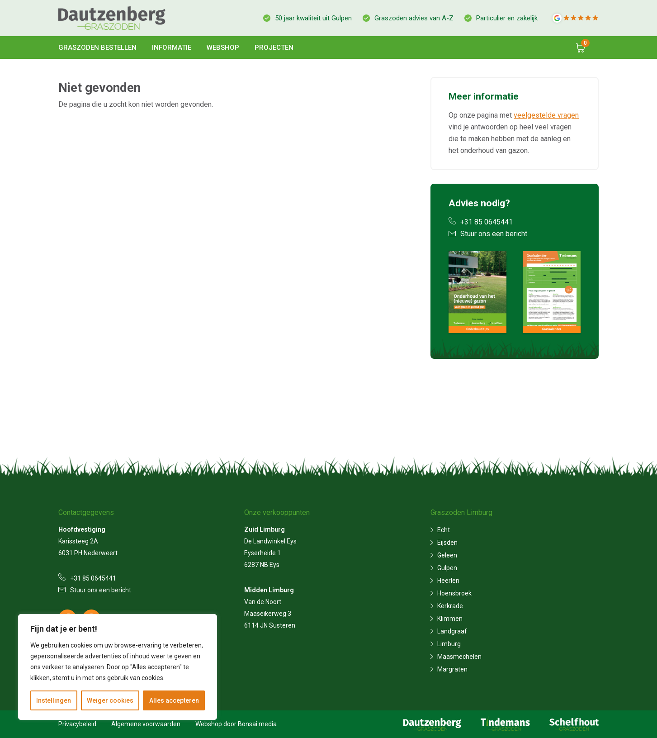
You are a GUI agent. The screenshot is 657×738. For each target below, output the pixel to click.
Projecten (274, 47)
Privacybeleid (77, 724)
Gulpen (447, 567)
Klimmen (450, 618)
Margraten (452, 669)
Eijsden (447, 542)
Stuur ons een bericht (488, 233)
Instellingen (53, 700)
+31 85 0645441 (481, 222)
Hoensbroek (454, 593)
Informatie (171, 47)
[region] (117, 667)
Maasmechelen (459, 656)
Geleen (447, 555)
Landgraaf (452, 631)
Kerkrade (450, 605)
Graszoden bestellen (97, 47)
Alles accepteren (174, 700)
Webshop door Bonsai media (236, 724)
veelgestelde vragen (546, 115)
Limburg (449, 644)
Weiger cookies (110, 700)
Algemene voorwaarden (145, 724)
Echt (443, 529)
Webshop (223, 47)
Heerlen (448, 580)
